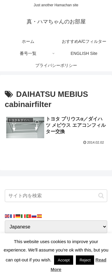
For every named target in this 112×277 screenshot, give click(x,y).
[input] (56, 195)
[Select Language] (56, 226)
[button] (101, 195)
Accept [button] (64, 260)
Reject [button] (84, 260)
